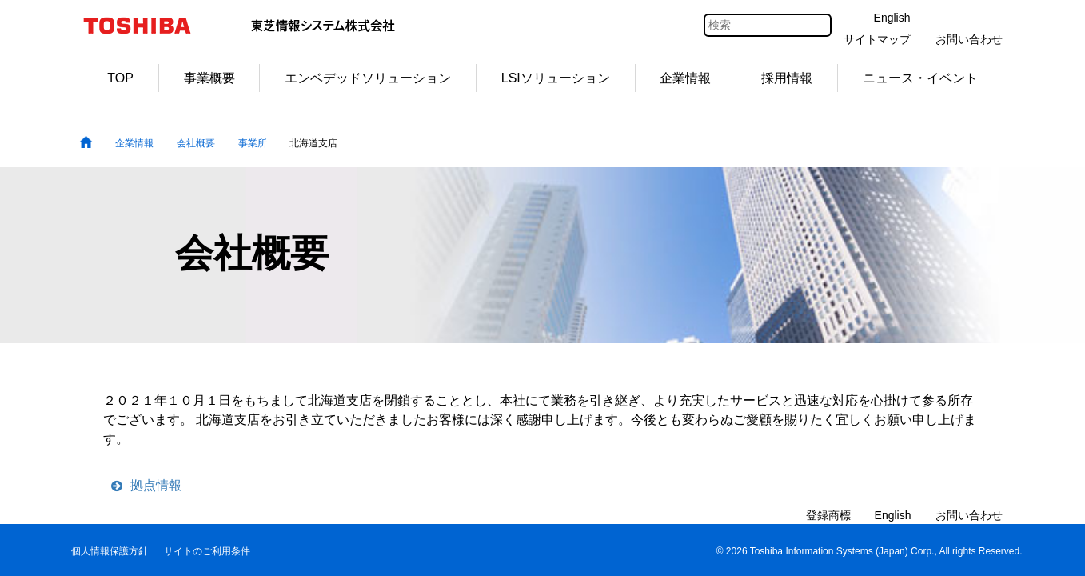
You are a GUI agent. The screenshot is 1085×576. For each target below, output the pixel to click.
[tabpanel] (542, 255)
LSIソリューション (555, 78)
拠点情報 (155, 485)
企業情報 (685, 78)
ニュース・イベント (920, 78)
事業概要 (209, 78)
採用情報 (786, 78)
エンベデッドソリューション (368, 78)
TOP (120, 78)
